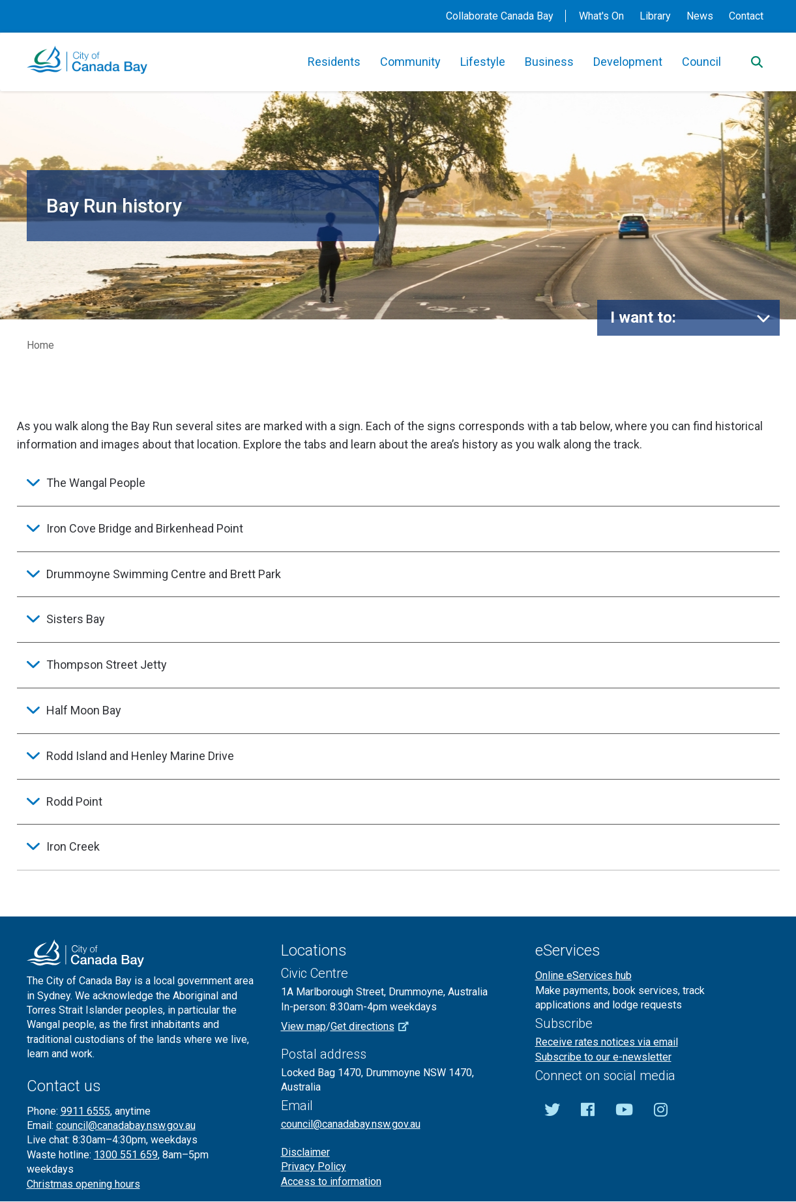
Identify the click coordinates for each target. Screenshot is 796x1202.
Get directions (374, 1026)
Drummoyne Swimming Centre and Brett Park (163, 574)
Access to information (331, 1181)
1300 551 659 (126, 1155)
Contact (746, 16)
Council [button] (701, 61)
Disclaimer (305, 1152)
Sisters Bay (75, 619)
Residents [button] (334, 61)
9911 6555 (85, 1111)
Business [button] (549, 61)
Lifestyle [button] (482, 61)
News (699, 16)
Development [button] (627, 61)
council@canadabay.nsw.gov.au (126, 1125)
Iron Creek (73, 846)
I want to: (643, 317)
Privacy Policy (313, 1166)
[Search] (757, 62)
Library (655, 16)
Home (40, 345)
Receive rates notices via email (606, 1042)
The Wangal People (95, 483)
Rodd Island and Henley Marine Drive (140, 756)
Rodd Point (74, 801)
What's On (601, 16)
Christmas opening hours (83, 1184)
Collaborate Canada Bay (499, 16)
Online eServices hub (583, 975)
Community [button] (410, 61)
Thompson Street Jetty (106, 664)
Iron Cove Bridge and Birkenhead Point (144, 528)
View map (303, 1026)
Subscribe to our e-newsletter (603, 1057)
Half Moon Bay (83, 710)
